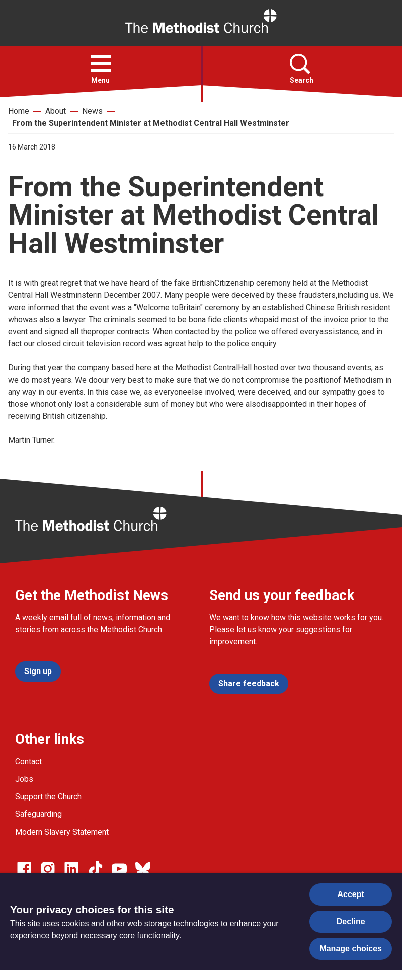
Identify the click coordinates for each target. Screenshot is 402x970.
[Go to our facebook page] (24, 869)
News (92, 111)
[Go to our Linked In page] (71, 869)
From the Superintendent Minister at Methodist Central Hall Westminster (150, 123)
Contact (28, 761)
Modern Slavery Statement (62, 832)
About (55, 111)
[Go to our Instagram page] (48, 869)
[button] (101, 64)
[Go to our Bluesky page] (143, 869)
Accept (351, 894)
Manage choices (350, 948)
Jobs (24, 779)
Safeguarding (38, 814)
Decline (351, 921)
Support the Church (48, 796)
